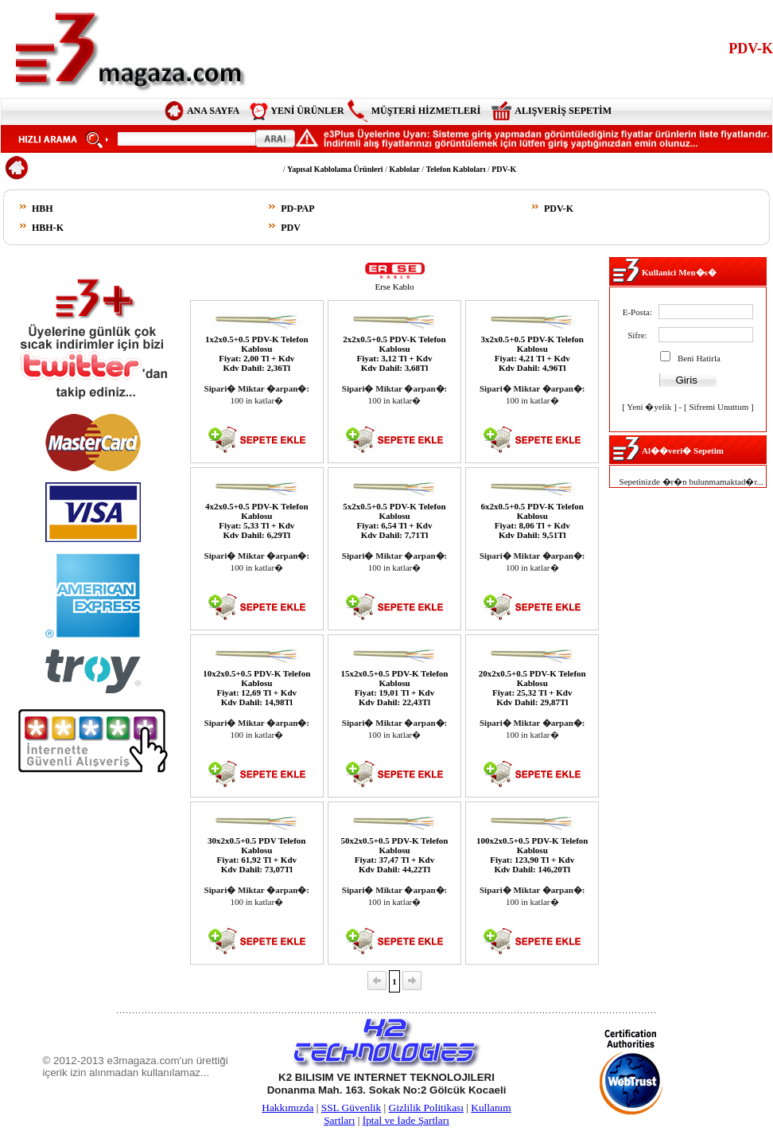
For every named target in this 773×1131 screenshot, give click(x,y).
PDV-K (558, 208)
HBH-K (48, 227)
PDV (291, 227)
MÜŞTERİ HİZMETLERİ (426, 110)
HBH (42, 208)
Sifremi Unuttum (718, 406)
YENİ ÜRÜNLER (307, 110)
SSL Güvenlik (351, 1107)
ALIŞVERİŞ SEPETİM (563, 110)
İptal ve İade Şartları (406, 1120)
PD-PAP (297, 208)
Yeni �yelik (649, 406)
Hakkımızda (287, 1107)
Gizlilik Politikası (426, 1107)
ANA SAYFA (213, 110)
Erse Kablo (394, 286)
